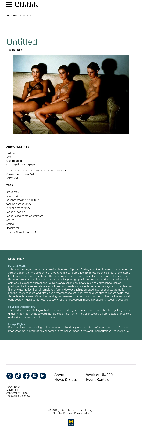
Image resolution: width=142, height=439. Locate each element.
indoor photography (18, 207)
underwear (12, 227)
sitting (10, 223)
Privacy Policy (81, 413)
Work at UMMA (99, 375)
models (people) (16, 211)
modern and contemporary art (24, 215)
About (59, 375)
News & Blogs (66, 379)
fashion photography (18, 203)
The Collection (22, 15)
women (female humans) (21, 231)
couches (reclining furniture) (23, 199)
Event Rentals (97, 379)
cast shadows (14, 195)
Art (8, 15)
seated (10, 219)
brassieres (12, 191)
